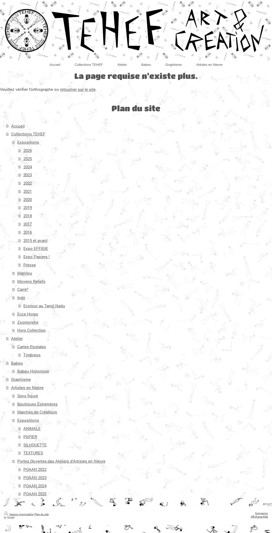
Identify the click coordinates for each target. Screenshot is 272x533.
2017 (27, 224)
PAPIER (30, 436)
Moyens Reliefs (31, 281)
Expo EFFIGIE (35, 248)
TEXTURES (33, 452)
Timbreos (32, 354)
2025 (27, 158)
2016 (27, 232)
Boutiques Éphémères (37, 404)
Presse (29, 264)
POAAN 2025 (34, 493)
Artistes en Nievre (27, 387)
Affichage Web (259, 516)
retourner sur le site (78, 89)
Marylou (24, 273)
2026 (27, 150)
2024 (27, 166)
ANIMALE (32, 428)
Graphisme (21, 379)
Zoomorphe (28, 322)
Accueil (18, 126)
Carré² (22, 289)
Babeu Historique (33, 371)
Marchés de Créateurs (37, 412)
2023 (27, 174)
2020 (27, 199)
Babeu (17, 363)
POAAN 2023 (34, 477)
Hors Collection (31, 330)
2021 (27, 191)
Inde (21, 297)
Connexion (261, 513)
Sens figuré (27, 395)
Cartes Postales (31, 346)
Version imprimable (18, 514)
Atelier (17, 338)
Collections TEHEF (28, 134)
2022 (27, 183)
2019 (27, 207)
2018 (27, 215)
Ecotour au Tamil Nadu (44, 305)
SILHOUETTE (35, 444)
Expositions (28, 142)
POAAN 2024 (34, 485)
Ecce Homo (27, 314)
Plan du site (42, 514)
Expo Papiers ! (36, 256)
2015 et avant (35, 240)
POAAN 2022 (34, 469)
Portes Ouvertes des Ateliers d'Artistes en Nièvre (61, 461)
